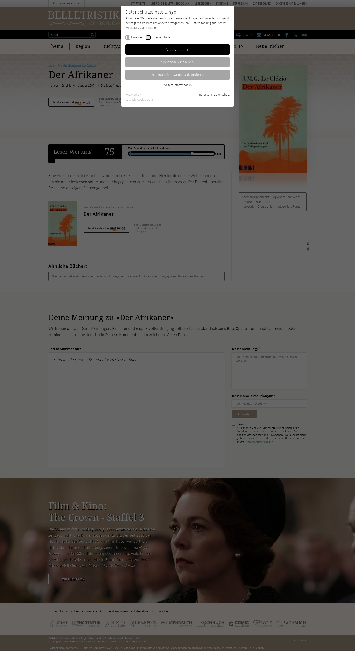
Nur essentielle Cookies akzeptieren (177, 74)
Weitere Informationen (177, 85)
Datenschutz (222, 94)
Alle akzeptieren (177, 49)
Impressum (205, 94)
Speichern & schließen (177, 62)
